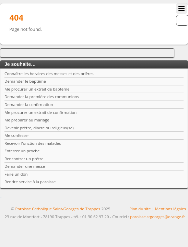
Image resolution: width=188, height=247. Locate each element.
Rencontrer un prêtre (24, 158)
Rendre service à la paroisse (30, 181)
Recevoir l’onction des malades (32, 143)
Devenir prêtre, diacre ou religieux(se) (39, 127)
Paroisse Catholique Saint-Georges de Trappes (58, 208)
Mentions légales (170, 208)
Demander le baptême (25, 81)
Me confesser (16, 135)
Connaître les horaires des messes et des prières (49, 73)
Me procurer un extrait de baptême (36, 89)
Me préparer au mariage (26, 119)
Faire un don (16, 174)
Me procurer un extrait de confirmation (40, 112)
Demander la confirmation (28, 104)
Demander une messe (24, 166)
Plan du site (140, 208)
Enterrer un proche (21, 150)
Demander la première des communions (41, 96)
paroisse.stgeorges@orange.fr (157, 216)
